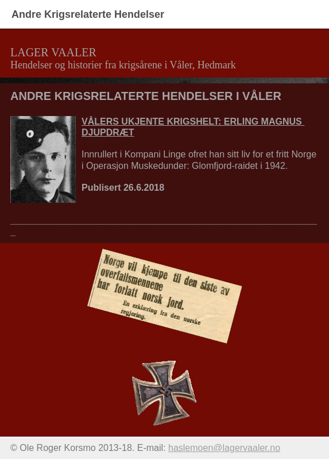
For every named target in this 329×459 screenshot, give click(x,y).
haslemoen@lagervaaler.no (224, 448)
